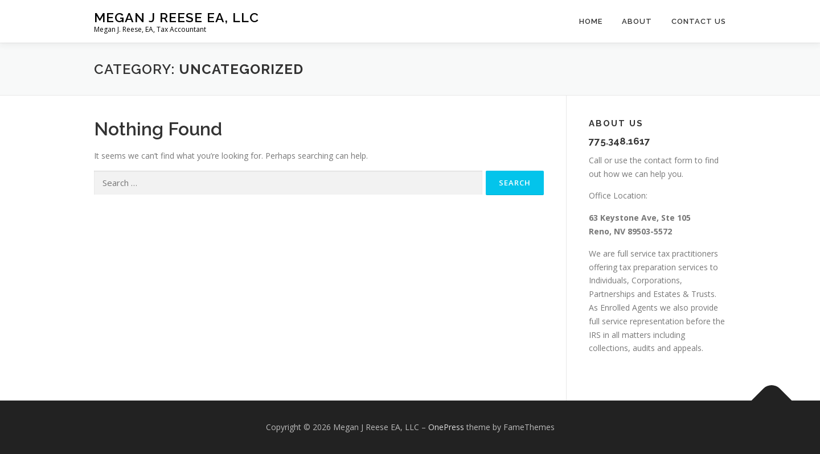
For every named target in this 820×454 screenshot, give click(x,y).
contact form (668, 160)
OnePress (446, 427)
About (637, 21)
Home (590, 21)
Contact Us (698, 21)
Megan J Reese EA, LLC (176, 17)
